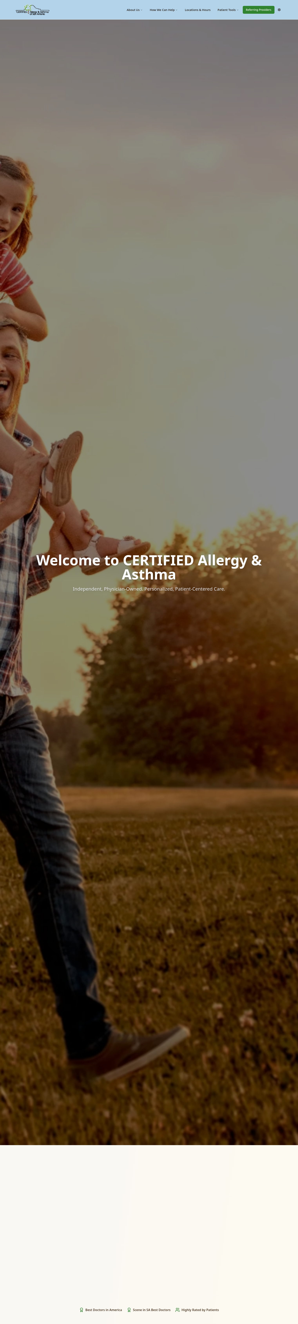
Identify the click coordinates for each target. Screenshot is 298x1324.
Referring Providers (258, 10)
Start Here (149, 605)
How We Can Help (164, 10)
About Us (135, 10)
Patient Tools (228, 10)
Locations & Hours (197, 10)
